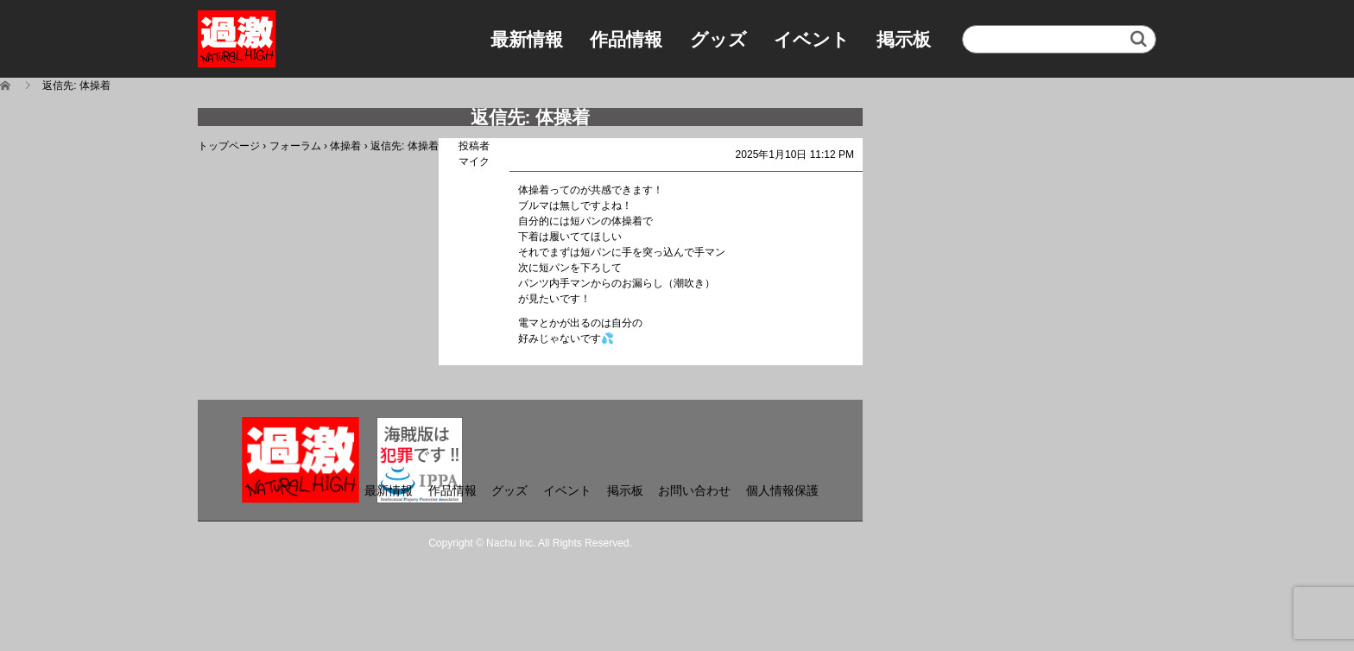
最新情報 (526, 39)
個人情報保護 (782, 490)
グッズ (718, 39)
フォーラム (295, 146)
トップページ (229, 146)
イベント (812, 39)
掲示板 (903, 39)
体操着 (345, 146)
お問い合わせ (694, 490)
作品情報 (626, 39)
